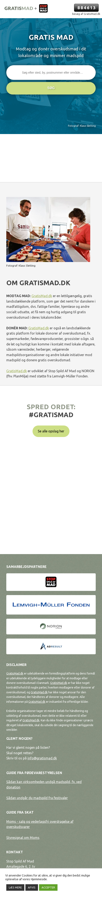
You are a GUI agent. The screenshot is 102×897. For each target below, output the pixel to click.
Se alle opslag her (51, 431)
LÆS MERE (15, 887)
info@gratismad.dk (42, 758)
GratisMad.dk (41, 296)
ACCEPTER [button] (48, 887)
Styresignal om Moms (22, 838)
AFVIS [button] (31, 887)
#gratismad (51, 414)
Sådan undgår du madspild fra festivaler (37, 798)
